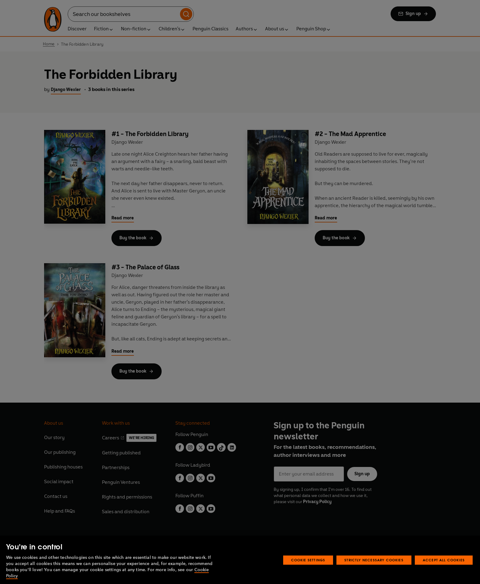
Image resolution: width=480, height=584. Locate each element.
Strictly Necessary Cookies (373, 570)
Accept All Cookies (444, 570)
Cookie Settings (308, 570)
